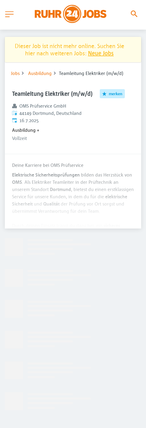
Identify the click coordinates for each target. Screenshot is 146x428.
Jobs (15, 73)
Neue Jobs (101, 53)
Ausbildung (40, 73)
